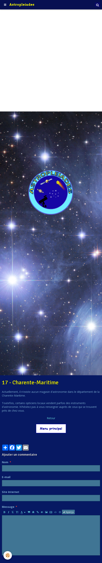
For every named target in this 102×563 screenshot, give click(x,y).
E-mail (6, 477)
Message (8, 507)
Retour (51, 418)
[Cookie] (7, 555)
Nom (5, 462)
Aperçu (68, 511)
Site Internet (10, 492)
